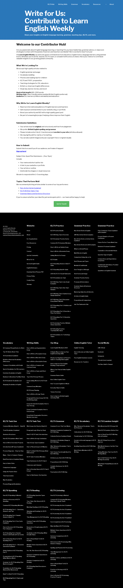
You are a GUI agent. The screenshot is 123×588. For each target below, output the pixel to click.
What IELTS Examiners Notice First (108, 430)
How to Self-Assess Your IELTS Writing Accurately (107, 458)
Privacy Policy (31, 276)
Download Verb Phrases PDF (35, 272)
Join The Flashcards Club (81, 304)
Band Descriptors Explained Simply (13, 459)
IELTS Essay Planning (33, 390)
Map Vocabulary (7, 480)
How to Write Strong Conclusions (37, 438)
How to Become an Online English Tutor (84, 352)
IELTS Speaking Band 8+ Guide (59, 269)
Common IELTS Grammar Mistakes (60, 243)
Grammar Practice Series (81, 278)
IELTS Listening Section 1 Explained (60, 505)
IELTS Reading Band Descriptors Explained (36, 567)
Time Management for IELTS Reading (38, 517)
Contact (29, 251)
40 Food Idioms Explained (10, 355)
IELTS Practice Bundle (57, 230)
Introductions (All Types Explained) (13, 447)
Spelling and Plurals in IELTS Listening (61, 547)
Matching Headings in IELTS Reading (37, 507)
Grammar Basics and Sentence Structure (35, 194)
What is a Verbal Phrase (81, 249)
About (28, 235)
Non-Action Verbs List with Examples (85, 245)
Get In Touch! (61, 204)
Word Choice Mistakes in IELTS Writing (83, 451)
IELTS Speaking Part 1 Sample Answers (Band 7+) (12, 516)
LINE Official (101, 348)
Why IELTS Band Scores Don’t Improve (106, 441)
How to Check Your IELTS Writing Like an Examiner (107, 435)
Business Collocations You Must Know (14, 377)
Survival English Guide (33, 263)
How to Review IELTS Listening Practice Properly (59, 576)
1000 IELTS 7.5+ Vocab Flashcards (60, 273)
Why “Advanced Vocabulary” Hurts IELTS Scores (60, 447)
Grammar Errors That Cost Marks (60, 426)
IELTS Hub (51, 4)
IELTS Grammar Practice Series (59, 239)
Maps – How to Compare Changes (13, 455)
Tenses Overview (55, 392)
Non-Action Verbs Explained (30, 188)
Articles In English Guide (81, 296)
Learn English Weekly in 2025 (59, 348)
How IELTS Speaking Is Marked (12, 495)
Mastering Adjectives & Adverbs (83, 292)
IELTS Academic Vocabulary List (12, 380)
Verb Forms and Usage (80, 273)
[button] (96, 4)
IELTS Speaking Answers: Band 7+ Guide (60, 264)
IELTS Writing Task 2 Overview (59, 235)
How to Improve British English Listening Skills (59, 397)
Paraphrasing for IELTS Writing (83, 436)
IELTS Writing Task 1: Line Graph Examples (59, 282)
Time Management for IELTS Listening (58, 552)
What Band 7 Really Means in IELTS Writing (108, 464)
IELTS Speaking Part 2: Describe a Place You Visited (60, 312)
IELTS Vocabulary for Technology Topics (60, 335)
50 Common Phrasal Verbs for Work (13, 348)
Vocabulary (85, 4)
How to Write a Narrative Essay (36, 357)
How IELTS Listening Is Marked (59, 495)
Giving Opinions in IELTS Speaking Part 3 (13, 551)
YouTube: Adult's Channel (105, 364)
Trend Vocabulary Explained (11, 430)
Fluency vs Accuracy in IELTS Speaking (11, 500)
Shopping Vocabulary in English (12, 384)
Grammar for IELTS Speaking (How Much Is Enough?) (13, 563)
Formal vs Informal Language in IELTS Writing (85, 441)
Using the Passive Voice (10, 471)
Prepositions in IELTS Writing (59, 462)
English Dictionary (32, 268)
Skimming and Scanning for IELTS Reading (36, 512)
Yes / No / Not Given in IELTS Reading (37, 550)
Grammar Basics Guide (57, 375)
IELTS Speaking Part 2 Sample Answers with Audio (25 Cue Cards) (13, 533)
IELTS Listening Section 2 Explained (60, 509)
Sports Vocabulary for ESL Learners (13, 369)
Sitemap (29, 284)
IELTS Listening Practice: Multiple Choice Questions (60, 323)
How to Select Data (8, 463)
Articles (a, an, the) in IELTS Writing (60, 458)
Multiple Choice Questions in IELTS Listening (60, 531)
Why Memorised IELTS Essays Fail (108, 426)
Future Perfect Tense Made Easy (107, 242)
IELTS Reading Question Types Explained (36, 496)
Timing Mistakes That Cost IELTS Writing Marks (107, 452)
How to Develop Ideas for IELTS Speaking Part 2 (12, 539)
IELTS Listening (57, 490)
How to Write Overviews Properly (13, 442)
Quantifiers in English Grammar (107, 270)
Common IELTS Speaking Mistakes (13, 505)
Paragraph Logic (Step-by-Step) (36, 430)
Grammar (74, 4)
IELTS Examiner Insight (108, 421)
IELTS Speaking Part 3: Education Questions (60, 318)
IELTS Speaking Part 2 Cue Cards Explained (13, 522)
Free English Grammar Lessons (83, 358)
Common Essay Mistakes (34, 386)
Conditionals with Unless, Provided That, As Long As (108, 265)
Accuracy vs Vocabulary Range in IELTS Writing (60, 441)
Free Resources (31, 243)
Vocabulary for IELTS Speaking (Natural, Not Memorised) (12, 569)
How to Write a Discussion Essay (60, 251)
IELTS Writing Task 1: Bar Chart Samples (59, 288)
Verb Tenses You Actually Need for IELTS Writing (60, 452)
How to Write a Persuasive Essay (36, 354)
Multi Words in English (80, 253)
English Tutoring (79, 348)
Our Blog (54, 343)
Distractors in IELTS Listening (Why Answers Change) (60, 542)
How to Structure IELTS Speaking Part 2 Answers (13, 528)
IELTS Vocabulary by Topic (58, 278)
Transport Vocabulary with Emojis (13, 365)
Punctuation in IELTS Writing (58, 472)
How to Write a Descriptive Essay (37, 361)
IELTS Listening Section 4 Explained (60, 518)
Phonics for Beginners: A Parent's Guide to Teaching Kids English (60, 358)
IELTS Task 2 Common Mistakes (36, 457)
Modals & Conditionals (80, 265)
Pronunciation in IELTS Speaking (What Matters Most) (12, 557)
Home (28, 230)
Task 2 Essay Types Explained (35, 442)
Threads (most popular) (105, 360)
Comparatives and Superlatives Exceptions (107, 259)
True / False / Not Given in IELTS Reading (36, 502)
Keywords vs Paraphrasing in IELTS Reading (37, 528)
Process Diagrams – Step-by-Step (13, 451)
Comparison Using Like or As (82, 257)
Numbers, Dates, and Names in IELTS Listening (61, 558)
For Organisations (32, 239)
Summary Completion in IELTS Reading (35, 561)
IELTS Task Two (34, 421)
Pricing (29, 247)
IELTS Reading (33, 490)
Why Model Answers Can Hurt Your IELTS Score (108, 447)
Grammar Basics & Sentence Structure (82, 287)
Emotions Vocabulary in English (12, 373)
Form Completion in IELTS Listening (60, 522)
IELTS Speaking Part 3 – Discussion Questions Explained (13, 545)
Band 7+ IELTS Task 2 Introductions (37, 434)
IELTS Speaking (10, 490)
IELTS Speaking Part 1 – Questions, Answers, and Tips (13, 510)
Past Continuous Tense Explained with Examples (107, 231)
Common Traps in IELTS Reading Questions (36, 522)
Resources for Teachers (81, 362)
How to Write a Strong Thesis (35, 394)
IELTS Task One (10, 421)
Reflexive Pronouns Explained (106, 246)
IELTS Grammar (57, 421)
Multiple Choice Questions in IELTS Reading (37, 545)
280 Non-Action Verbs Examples (83, 235)
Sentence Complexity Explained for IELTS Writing (60, 431)
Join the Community (32, 255)
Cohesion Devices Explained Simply (60, 436)
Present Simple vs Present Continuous (106, 237)
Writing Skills (62, 4)
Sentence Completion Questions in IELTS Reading (37, 555)
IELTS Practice (57, 226)
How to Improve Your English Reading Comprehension (58, 364)
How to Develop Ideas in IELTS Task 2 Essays (38, 470)
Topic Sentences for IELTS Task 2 (37, 461)
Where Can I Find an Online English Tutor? (60, 370)
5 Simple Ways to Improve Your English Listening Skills (59, 352)
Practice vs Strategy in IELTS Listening (59, 570)
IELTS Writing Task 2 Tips (29, 191)
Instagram (101, 356)
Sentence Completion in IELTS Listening (59, 536)
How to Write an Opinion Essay (59, 247)
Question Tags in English (105, 255)
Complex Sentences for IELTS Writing (59, 467)
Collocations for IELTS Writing (83, 432)
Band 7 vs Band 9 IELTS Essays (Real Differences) (37, 451)
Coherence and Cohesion (34, 465)
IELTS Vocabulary (82, 421)
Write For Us (30, 259)
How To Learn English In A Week (59, 383)
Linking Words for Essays (57, 255)
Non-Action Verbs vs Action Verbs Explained (84, 239)
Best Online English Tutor (57, 379)
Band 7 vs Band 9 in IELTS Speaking (13, 574)
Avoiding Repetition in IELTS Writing (85, 446)
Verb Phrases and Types (81, 261)
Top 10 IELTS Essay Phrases (35, 377)
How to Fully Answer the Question (37, 475)
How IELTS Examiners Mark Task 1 (13, 438)
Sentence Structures (9, 434)
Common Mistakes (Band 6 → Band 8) (14, 426)
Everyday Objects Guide (57, 388)
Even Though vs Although (81, 269)
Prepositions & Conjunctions (82, 300)
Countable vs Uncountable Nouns (107, 250)
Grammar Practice (82, 226)
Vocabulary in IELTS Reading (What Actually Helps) (37, 533)
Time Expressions (8, 475)
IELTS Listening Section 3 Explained (60, 513)
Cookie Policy (31, 280)
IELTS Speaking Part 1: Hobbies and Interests (60, 306)
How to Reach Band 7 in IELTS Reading (35, 539)
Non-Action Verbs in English (82, 230)
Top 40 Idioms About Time (11, 352)
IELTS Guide (53, 259)
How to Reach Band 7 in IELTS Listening (59, 564)
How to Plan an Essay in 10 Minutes (37, 447)
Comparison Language (9, 467)
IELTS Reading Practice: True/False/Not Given (57, 329)
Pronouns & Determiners (81, 282)
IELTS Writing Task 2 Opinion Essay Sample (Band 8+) (60, 294)
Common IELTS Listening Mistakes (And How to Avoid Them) (60, 500)
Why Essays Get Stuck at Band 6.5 (37, 426)
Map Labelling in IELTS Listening (59, 526)
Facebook (100, 352)
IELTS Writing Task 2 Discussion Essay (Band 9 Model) (59, 300)
